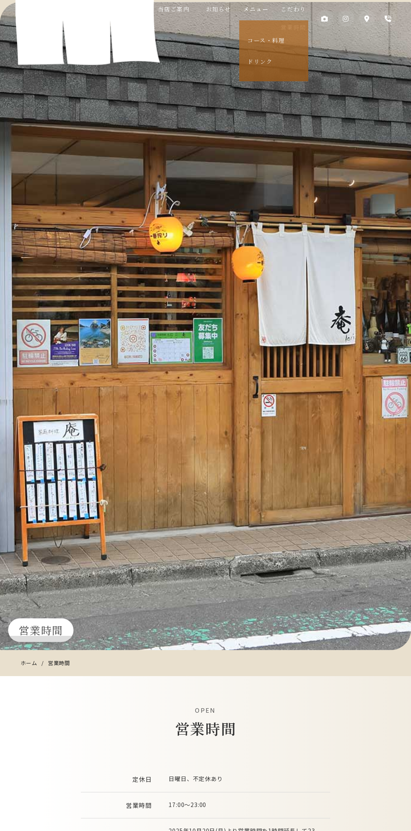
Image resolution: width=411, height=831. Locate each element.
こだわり (291, 9)
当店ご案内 (188, 9)
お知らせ (224, 9)
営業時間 (291, 27)
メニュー (257, 9)
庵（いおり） (86, 32)
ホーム (29, 663)
